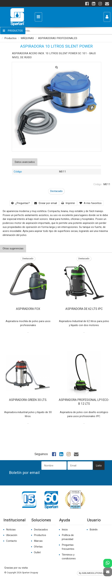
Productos (10, 38)
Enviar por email (45, 203)
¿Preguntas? (20, 203)
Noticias (11, 529)
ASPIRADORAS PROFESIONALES (57, 38)
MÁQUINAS (27, 38)
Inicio (65, 529)
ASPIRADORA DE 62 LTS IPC (84, 309)
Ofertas (38, 546)
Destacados (41, 529)
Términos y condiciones (69, 556)
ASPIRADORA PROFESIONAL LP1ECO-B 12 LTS (84, 401)
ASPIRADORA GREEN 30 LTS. (28, 400)
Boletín (94, 529)
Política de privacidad (68, 537)
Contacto (11, 540)
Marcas (38, 540)
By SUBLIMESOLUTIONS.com (93, 573)
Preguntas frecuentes (68, 546)
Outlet (37, 552)
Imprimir (68, 203)
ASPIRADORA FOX (28, 309)
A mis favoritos (90, 203)
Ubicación (11, 535)
